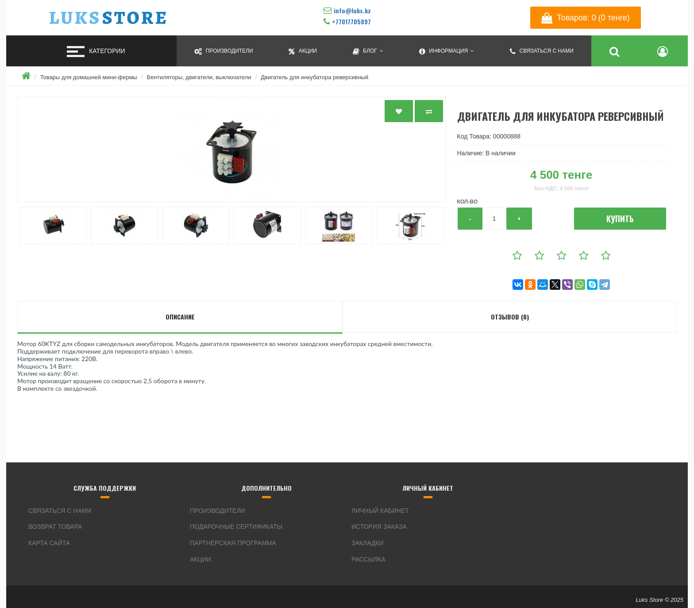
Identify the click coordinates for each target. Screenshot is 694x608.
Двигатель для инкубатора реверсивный (314, 77)
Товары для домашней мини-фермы (88, 77)
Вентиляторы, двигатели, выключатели (199, 77)
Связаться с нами (60, 510)
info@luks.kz (352, 10)
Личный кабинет (380, 510)
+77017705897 (351, 21)
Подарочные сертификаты (236, 526)
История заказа (379, 526)
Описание (180, 316)
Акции (200, 559)
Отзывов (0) (510, 316)
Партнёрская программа (233, 542)
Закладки (367, 542)
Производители (217, 510)
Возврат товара (55, 526)
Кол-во (467, 202)
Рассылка (368, 559)
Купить (620, 218)
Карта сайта (49, 542)
